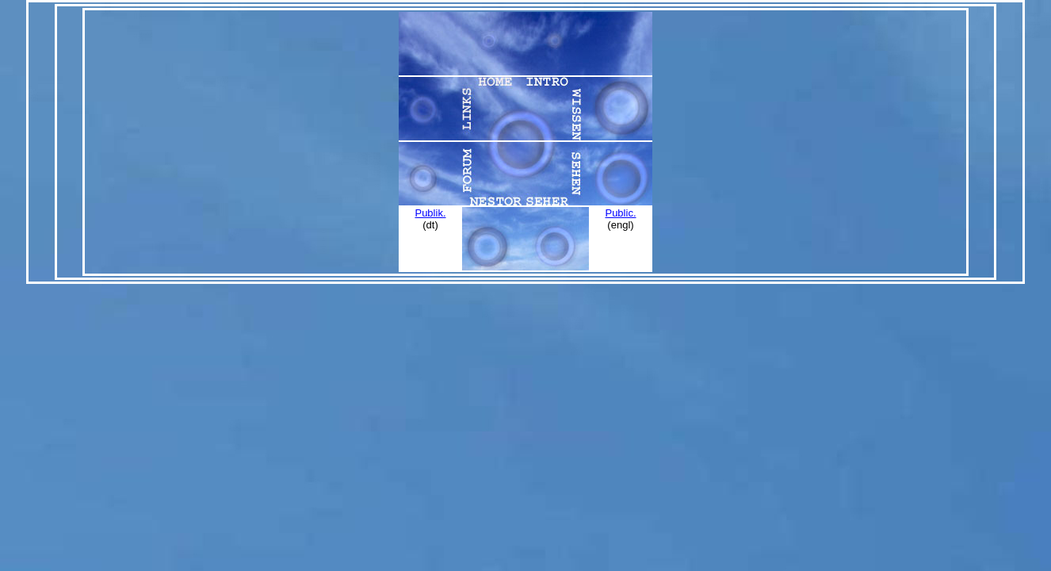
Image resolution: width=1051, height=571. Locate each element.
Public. (620, 213)
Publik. (430, 213)
